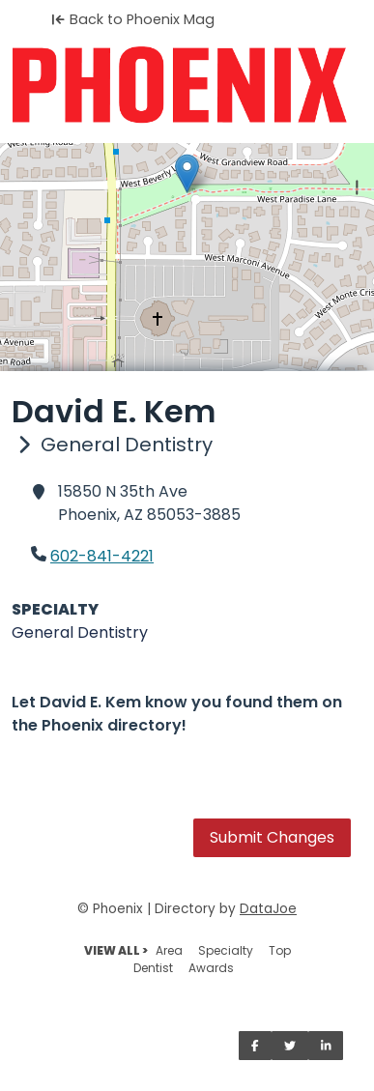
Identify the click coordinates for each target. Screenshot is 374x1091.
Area (169, 950)
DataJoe (268, 909)
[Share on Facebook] (255, 1045)
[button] (187, 173)
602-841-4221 (102, 556)
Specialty (225, 950)
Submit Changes (272, 837)
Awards (211, 968)
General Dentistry (80, 632)
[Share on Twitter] (290, 1045)
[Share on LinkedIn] (326, 1045)
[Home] (187, 85)
